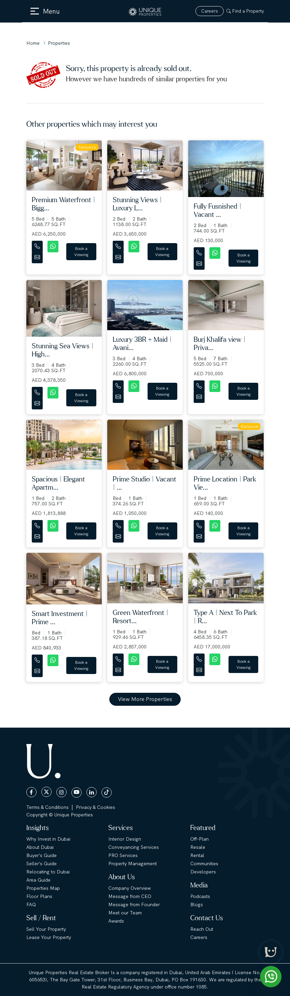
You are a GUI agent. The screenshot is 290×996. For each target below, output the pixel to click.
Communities (204, 863)
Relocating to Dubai (48, 872)
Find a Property (245, 11)
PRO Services (123, 855)
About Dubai (40, 847)
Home (33, 43)
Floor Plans (39, 896)
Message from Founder (134, 904)
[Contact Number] (38, 245)
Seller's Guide (41, 863)
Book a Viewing (81, 251)
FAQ (31, 904)
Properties (59, 43)
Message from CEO (129, 896)
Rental (197, 855)
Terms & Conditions (47, 807)
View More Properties (145, 699)
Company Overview (129, 888)
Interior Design (124, 839)
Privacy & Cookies (95, 807)
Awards (116, 921)
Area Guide (38, 880)
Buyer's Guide (41, 855)
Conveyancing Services (133, 847)
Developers (203, 872)
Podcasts (200, 896)
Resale (197, 847)
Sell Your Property (46, 929)
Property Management (132, 863)
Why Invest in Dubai (48, 839)
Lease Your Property (48, 937)
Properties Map (43, 888)
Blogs (196, 904)
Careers (209, 11)
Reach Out (201, 929)
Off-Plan (199, 839)
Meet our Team (125, 913)
